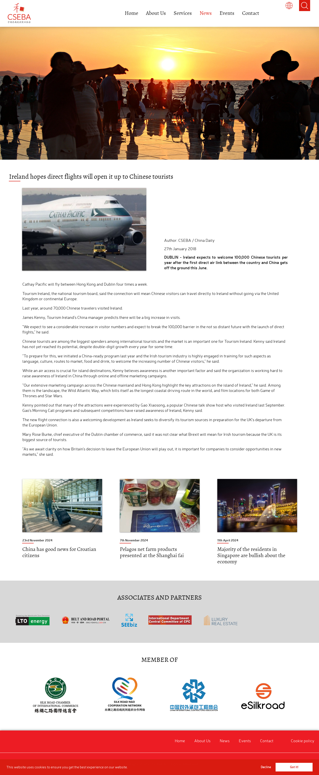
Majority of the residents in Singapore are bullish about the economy (251, 555)
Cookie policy (302, 740)
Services (183, 13)
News (206, 13)
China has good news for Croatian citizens (59, 552)
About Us (156, 13)
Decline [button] (266, 767)
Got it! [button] (294, 767)
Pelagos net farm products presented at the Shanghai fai (152, 552)
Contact (250, 13)
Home (131, 13)
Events (227, 13)
